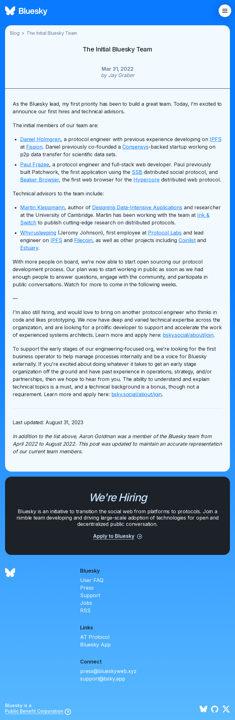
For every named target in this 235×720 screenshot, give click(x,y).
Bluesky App (95, 644)
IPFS (215, 139)
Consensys (135, 147)
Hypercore (146, 179)
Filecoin (83, 240)
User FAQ (91, 580)
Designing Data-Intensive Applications (137, 207)
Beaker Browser (39, 179)
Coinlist (187, 240)
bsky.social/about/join (188, 335)
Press (87, 588)
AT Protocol (94, 637)
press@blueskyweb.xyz (108, 671)
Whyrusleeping (38, 232)
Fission (34, 147)
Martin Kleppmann (42, 207)
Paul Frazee (34, 164)
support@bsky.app (102, 678)
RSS (85, 610)
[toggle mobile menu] (225, 10)
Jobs (86, 603)
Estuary (29, 248)
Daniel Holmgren (40, 139)
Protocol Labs (165, 232)
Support (90, 595)
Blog (15, 33)
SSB (137, 172)
